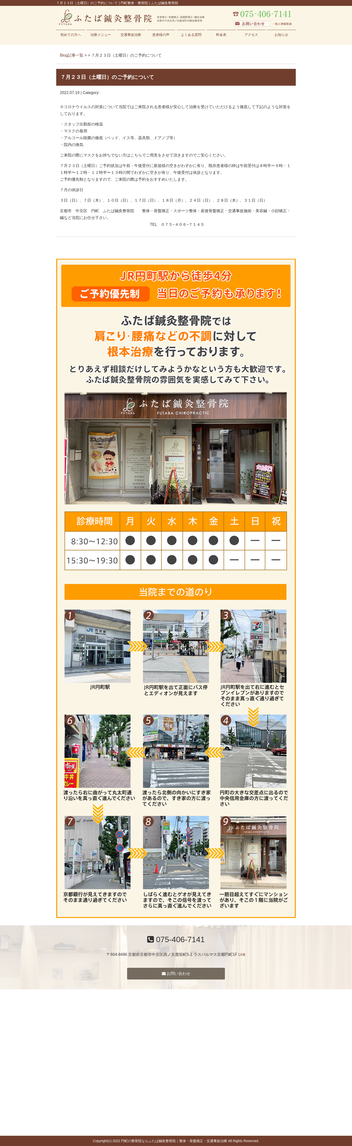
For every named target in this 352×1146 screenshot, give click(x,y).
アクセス (251, 35)
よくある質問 (191, 35)
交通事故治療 (131, 35)
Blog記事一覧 (71, 55)
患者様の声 (160, 35)
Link (241, 954)
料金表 (221, 35)
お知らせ (281, 35)
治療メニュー (100, 35)
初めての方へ (70, 35)
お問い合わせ (176, 973)
